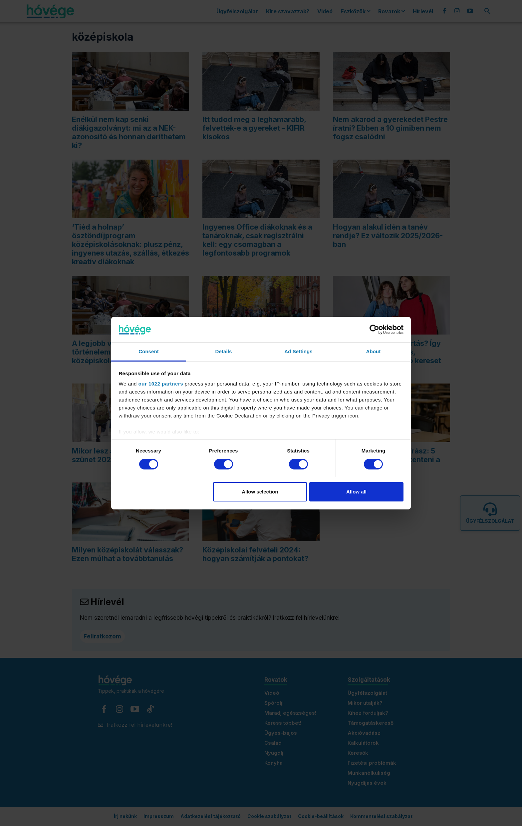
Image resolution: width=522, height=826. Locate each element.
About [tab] (373, 351)
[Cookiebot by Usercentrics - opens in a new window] (374, 330)
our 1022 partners (160, 384)
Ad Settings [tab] (298, 351)
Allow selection (260, 491)
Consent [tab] (148, 351)
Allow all (356, 491)
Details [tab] (223, 351)
